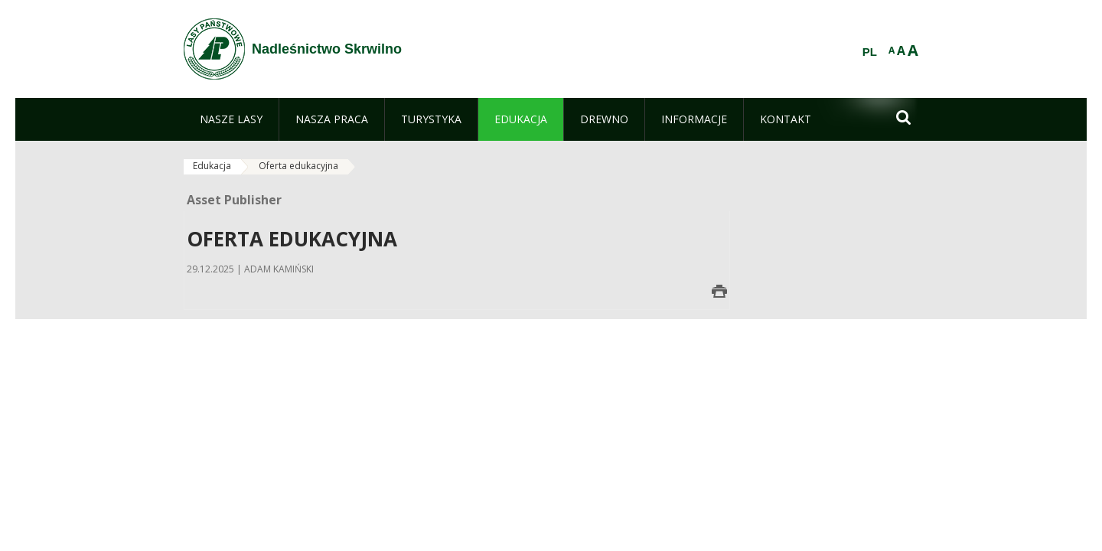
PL (869, 52)
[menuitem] (231, 119)
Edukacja (212, 165)
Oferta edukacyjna (298, 165)
